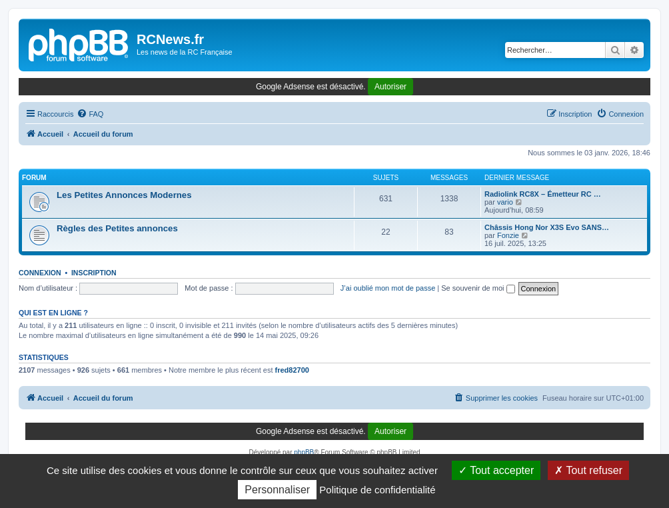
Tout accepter (496, 470)
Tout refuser (588, 470)
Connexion (40, 273)
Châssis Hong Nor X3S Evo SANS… (546, 227)
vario (505, 202)
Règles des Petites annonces (117, 228)
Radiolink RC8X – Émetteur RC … (542, 194)
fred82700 (292, 370)
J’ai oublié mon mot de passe (387, 288)
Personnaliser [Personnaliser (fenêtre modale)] (277, 489)
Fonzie (508, 235)
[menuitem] (90, 114)
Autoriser (390, 86)
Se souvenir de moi (477, 288)
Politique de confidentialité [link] (377, 489)
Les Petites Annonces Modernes (124, 195)
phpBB (304, 452)
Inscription (94, 273)
